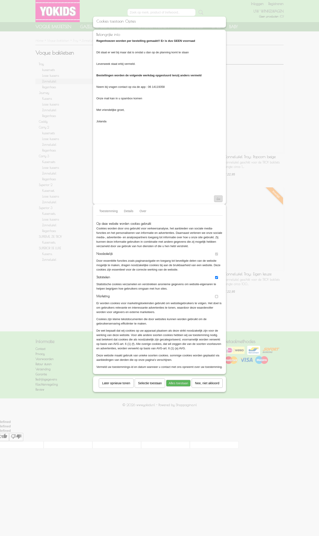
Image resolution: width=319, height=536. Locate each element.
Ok (218, 198)
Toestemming (108, 211)
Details (128, 211)
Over (143, 211)
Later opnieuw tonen (116, 383)
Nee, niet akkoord (207, 383)
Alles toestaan (178, 383)
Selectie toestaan (150, 383)
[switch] (216, 254)
